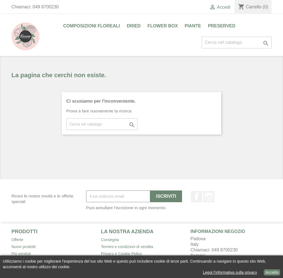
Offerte (17, 239)
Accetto (272, 272)
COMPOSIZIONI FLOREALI (91, 25)
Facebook (196, 196)
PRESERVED (221, 25)
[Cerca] (237, 42)
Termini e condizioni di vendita (127, 246)
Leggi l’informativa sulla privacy (230, 272)
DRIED (134, 25)
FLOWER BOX (162, 25)
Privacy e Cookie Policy (121, 253)
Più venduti (21, 253)
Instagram (208, 196)
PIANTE (193, 25)
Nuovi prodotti (23, 246)
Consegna (110, 239)
